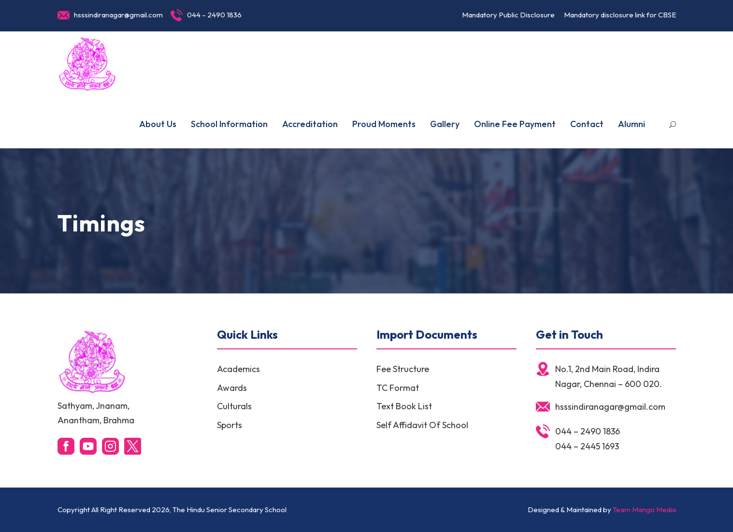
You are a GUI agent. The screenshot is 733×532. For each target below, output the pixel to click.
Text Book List (404, 406)
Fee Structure (402, 368)
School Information (229, 123)
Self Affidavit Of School (422, 425)
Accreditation (310, 123)
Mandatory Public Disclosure (508, 14)
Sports (229, 425)
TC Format (397, 387)
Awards (232, 387)
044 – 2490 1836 (214, 14)
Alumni (631, 123)
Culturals (234, 406)
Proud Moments (384, 123)
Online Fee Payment (515, 123)
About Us (157, 123)
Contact (587, 123)
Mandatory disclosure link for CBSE (620, 14)
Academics (238, 368)
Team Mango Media (644, 509)
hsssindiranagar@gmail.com (118, 14)
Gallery (445, 123)
